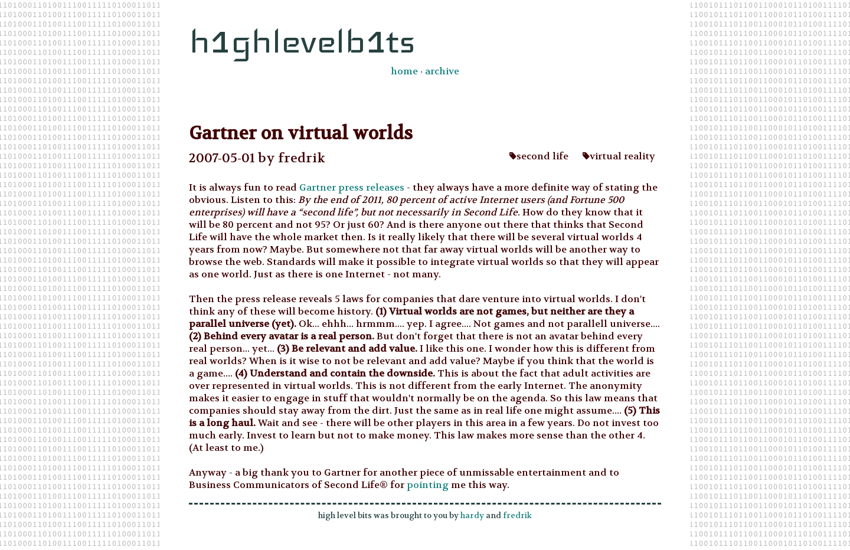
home (404, 71)
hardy (472, 515)
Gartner (317, 187)
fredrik (517, 515)
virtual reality (619, 156)
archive (442, 71)
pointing (428, 485)
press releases (370, 187)
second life (538, 156)
